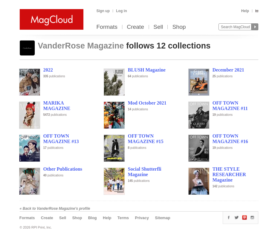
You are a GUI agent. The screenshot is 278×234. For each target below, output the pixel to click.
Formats (107, 27)
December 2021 (228, 69)
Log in (121, 11)
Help (245, 11)
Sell (158, 27)
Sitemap (162, 218)
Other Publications (62, 169)
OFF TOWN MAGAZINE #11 (230, 105)
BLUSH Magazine (147, 69)
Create (135, 27)
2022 (48, 69)
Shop (179, 27)
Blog (92, 218)
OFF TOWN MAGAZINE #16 (230, 138)
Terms (123, 218)
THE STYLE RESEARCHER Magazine (229, 174)
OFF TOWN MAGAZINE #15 (145, 138)
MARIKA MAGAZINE (56, 105)
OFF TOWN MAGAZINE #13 (61, 138)
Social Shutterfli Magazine (144, 171)
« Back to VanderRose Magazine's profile (55, 208)
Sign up (103, 11)
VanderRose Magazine (82, 45)
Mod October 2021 (147, 102)
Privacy (142, 218)
